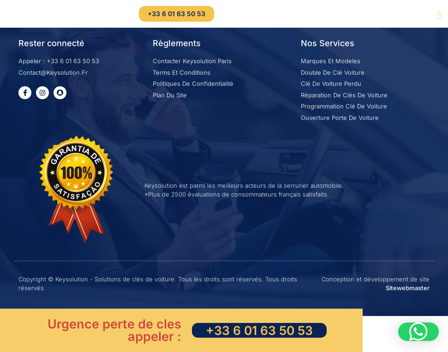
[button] (439, 15)
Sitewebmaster (408, 301)
